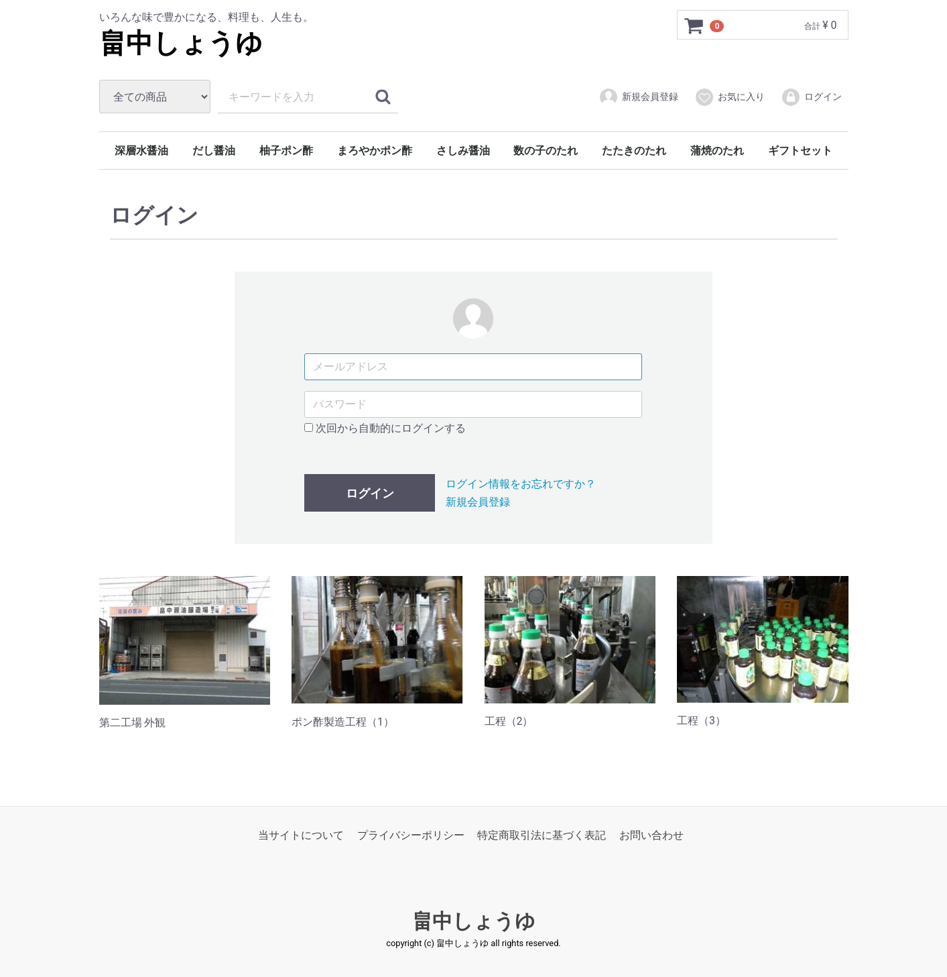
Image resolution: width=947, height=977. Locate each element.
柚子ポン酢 (286, 150)
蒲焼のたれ (717, 150)
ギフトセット (800, 150)
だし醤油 (213, 150)
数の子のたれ (545, 150)
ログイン (811, 97)
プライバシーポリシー (410, 834)
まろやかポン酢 (374, 150)
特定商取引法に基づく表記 (541, 834)
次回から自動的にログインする (385, 428)
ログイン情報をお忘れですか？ (521, 483)
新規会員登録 (638, 97)
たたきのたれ (634, 150)
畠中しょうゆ (181, 43)
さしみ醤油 (463, 150)
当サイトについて (301, 834)
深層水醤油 (141, 150)
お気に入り (729, 97)
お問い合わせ (651, 834)
